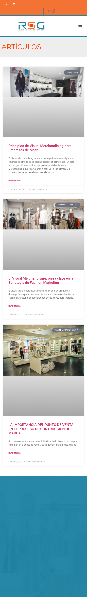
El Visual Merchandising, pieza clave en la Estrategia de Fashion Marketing (40, 280)
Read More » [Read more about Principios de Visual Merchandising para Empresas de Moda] (14, 180)
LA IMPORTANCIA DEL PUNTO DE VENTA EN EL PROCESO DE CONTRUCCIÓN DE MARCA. (41, 429)
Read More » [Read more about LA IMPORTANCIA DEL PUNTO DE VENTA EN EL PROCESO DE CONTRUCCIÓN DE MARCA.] (14, 453)
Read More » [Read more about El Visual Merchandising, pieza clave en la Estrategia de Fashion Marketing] (14, 306)
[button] (80, 26)
